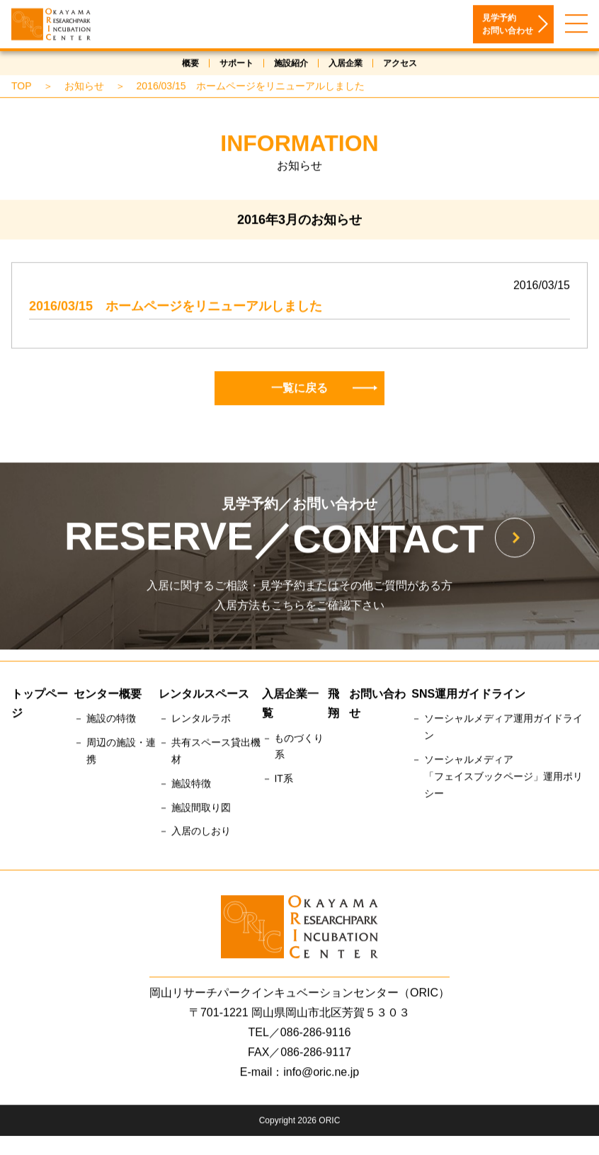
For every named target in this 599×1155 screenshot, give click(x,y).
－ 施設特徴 (185, 785)
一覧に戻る (324, 390)
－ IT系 (277, 780)
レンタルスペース (204, 696)
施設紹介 (291, 65)
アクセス (400, 65)
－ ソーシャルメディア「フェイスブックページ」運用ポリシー (497, 778)
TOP (21, 87)
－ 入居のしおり (195, 832)
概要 (190, 65)
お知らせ (84, 87)
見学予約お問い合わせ (507, 26)
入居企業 (346, 65)
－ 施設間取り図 (195, 808)
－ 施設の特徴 (105, 720)
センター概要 (108, 696)
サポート (236, 65)
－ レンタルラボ (195, 720)
